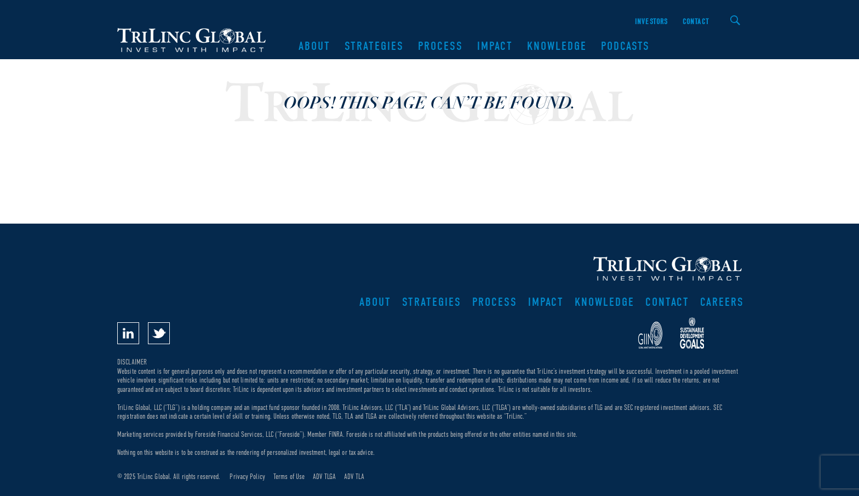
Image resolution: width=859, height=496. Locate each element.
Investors (651, 21)
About (314, 46)
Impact (495, 46)
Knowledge (557, 46)
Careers (722, 302)
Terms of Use (289, 476)
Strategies (374, 46)
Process (440, 46)
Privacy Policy (247, 476)
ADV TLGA (324, 476)
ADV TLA (354, 476)
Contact (696, 21)
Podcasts (625, 46)
